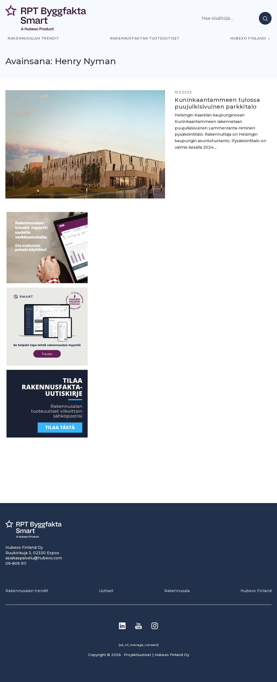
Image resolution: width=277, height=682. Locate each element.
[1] (47, 436)
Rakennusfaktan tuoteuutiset (145, 38)
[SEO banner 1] (47, 364)
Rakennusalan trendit (33, 38)
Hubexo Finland (248, 38)
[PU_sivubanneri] (47, 281)
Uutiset (106, 590)
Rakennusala (177, 590)
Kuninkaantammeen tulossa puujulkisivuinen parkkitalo (217, 103)
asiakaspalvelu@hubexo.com (33, 558)
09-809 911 (16, 563)
